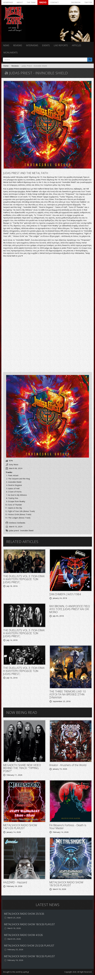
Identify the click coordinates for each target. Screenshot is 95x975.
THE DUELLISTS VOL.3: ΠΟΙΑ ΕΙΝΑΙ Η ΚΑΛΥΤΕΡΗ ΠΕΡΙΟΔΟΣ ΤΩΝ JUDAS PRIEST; (23, 579)
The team (31, 2)
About (20, 2)
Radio (42, 2)
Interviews (32, 45)
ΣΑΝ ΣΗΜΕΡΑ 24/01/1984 (65, 594)
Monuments (10, 52)
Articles (76, 45)
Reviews (17, 45)
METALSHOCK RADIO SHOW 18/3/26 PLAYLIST (66, 883)
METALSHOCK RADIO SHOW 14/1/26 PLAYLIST (20, 826)
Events (46, 45)
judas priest (14, 530)
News (6, 45)
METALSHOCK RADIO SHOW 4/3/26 (23, 935)
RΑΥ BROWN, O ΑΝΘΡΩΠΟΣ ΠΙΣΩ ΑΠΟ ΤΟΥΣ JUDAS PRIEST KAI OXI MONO (69, 609)
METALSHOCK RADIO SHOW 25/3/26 (24, 913)
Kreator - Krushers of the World (67, 765)
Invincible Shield (26, 530)
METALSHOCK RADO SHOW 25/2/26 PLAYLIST (29, 945)
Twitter (88, 2)
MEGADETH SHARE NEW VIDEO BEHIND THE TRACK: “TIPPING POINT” (22, 768)
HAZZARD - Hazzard (15, 882)
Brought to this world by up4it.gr (16, 972)
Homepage (8, 2)
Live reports (61, 45)
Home (6, 66)
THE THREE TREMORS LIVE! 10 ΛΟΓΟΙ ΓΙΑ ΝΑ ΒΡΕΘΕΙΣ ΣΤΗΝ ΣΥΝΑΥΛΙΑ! (67, 694)
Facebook (75, 2)
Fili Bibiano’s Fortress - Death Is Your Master (67, 826)
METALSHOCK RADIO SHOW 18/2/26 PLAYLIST (29, 956)
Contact (54, 2)
